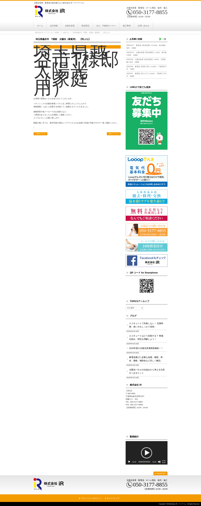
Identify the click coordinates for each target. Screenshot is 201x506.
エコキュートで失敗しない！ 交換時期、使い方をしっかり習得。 (146, 325)
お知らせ (66, 32)
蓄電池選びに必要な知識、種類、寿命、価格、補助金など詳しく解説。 (146, 359)
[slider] (144, 461)
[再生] (129, 461)
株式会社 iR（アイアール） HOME (47, 32)
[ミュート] (159, 461)
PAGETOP (161, 474)
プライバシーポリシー (91, 498)
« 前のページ (40, 134)
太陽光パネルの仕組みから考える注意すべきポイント (147, 371)
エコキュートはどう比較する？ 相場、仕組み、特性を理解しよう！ (147, 337)
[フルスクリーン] (163, 461)
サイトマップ (113, 498)
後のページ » (114, 134)
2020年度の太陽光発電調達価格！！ (146, 348)
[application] (147, 453)
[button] (146, 452)
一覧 (164, 39)
